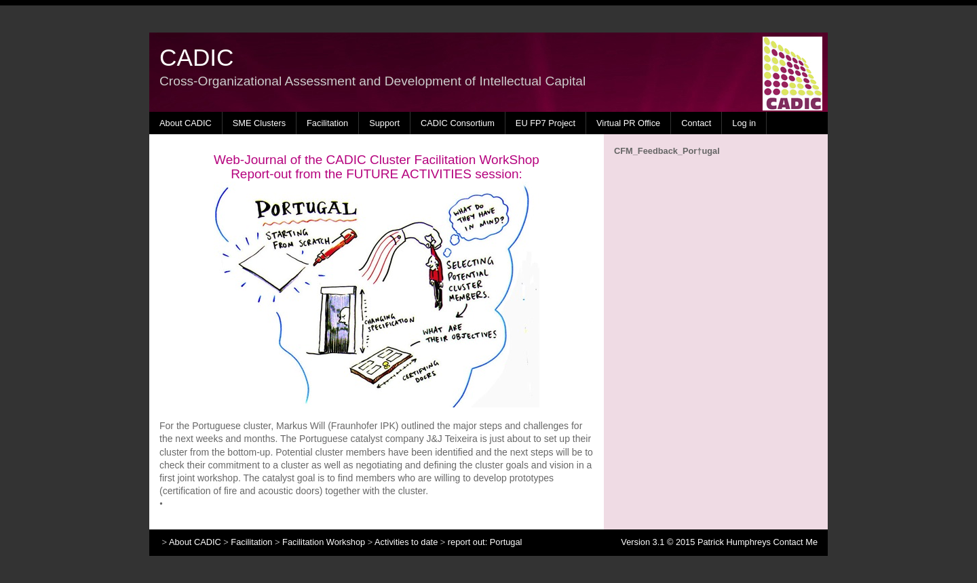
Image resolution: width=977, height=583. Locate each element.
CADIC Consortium (458, 123)
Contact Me (795, 542)
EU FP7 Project (545, 123)
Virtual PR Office (628, 123)
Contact (696, 123)
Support (384, 123)
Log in (744, 123)
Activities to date (406, 542)
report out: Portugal (485, 542)
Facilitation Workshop (323, 542)
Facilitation (327, 123)
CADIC (196, 57)
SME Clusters (259, 123)
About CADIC (185, 123)
